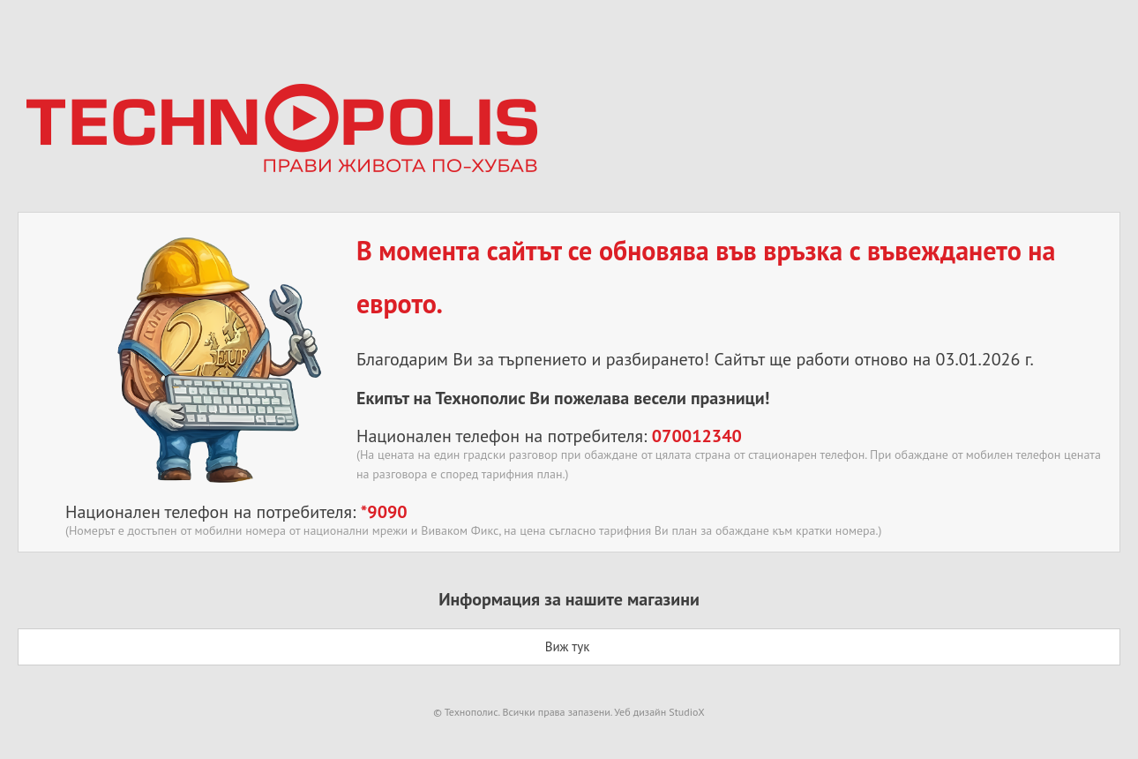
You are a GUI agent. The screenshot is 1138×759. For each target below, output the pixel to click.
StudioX (686, 711)
